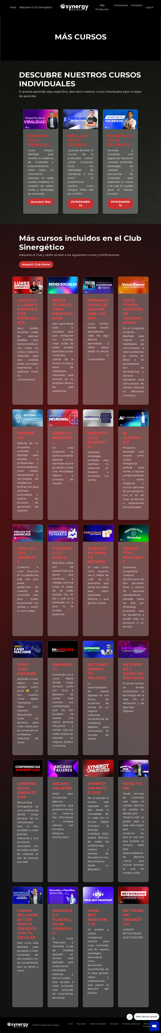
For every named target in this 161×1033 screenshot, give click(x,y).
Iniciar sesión (81, 1024)
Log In (149, 7)
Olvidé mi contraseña (98, 1024)
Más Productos (102, 7)
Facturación (114, 1024)
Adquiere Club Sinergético (35, 7)
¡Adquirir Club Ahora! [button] (36, 264)
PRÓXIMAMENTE (80, 203)
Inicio (13, 7)
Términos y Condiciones (131, 1024)
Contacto (136, 5)
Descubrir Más (41, 201)
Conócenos (121, 5)
